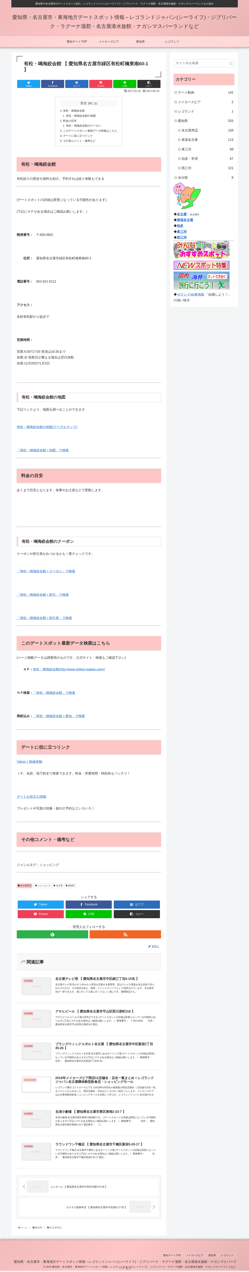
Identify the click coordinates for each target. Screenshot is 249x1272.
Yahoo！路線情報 (29, 763)
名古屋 (58, 887)
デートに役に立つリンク (77, 137)
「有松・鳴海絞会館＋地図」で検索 (43, 452)
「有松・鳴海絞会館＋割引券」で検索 (44, 620)
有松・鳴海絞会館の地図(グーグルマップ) (47, 428)
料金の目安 (68, 121)
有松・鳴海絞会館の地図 (80, 116)
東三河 (207, 149)
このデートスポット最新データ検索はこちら (90, 131)
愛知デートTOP (176, 1257)
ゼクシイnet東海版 (190, 294)
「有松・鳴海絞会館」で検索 (54, 694)
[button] (231, 63)
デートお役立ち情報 (31, 798)
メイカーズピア (205, 102)
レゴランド (205, 111)
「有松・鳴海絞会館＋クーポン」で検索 (46, 573)
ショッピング (42, 887)
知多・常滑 (207, 159)
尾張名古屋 (207, 140)
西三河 (207, 168)
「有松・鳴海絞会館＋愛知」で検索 (59, 718)
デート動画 (205, 92)
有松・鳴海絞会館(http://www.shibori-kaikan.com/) (69, 671)
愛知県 (70, 887)
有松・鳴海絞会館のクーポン (83, 126)
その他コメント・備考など (78, 142)
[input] (204, 63)
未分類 (205, 178)
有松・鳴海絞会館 (73, 110)
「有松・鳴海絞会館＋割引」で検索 (43, 596)
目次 (83, 103)
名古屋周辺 (24, 887)
